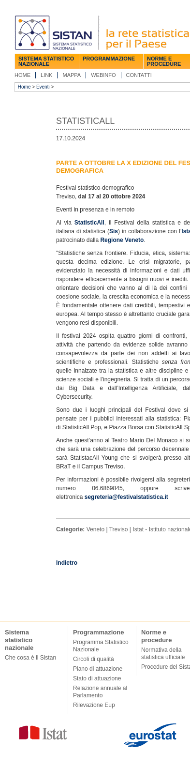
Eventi (43, 87)
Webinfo (103, 75)
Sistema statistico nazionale (46, 61)
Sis (113, 231)
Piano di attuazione (97, 668)
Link (46, 75)
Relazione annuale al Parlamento (100, 692)
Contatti (139, 75)
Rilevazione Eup (94, 705)
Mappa (71, 75)
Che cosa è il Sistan (30, 657)
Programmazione (109, 58)
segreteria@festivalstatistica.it (126, 497)
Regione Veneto (122, 240)
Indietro (66, 562)
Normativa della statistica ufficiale (163, 654)
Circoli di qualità (93, 659)
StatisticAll (89, 222)
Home (22, 75)
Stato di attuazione (97, 678)
